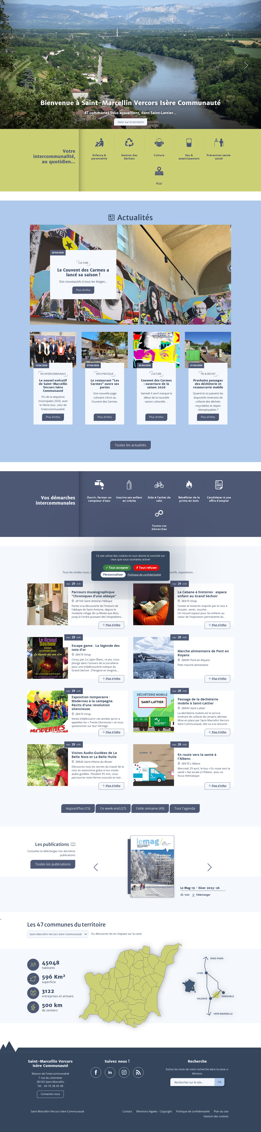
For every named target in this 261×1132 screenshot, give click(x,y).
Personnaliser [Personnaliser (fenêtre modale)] (113, 575)
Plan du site (221, 1111)
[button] (202, 8)
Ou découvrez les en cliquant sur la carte (116, 933)
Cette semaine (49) (150, 808)
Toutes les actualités (130, 445)
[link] (221, 9)
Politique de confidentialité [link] (144, 574)
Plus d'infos (83, 290)
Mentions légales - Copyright (154, 1111)
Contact (127, 1111)
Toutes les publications (53, 864)
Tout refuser (146, 568)
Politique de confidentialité (193, 1111)
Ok (219, 1082)
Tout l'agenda (184, 808)
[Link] (111, 625)
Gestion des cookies (216, 1116)
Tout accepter (117, 568)
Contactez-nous (50, 1094)
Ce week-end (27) (113, 808)
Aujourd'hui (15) (78, 808)
